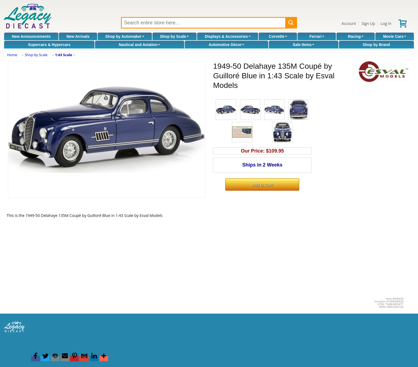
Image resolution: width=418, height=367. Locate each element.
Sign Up (368, 23)
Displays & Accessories (227, 36)
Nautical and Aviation (139, 44)
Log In (385, 23)
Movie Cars (394, 36)
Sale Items (303, 44)
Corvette (278, 36)
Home (12, 54)
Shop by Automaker (124, 36)
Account (349, 23)
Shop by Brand (376, 44)
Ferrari (316, 36)
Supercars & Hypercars (49, 44)
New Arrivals (78, 36)
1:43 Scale (63, 54)
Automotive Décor (226, 44)
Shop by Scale (174, 36)
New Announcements (31, 36)
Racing (356, 36)
